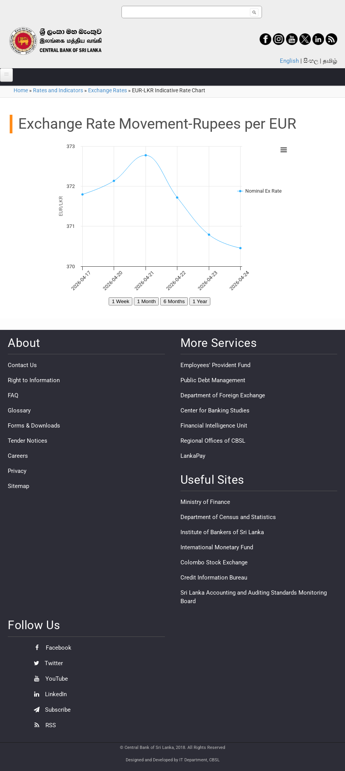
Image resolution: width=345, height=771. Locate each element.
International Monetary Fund (216, 547)
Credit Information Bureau (213, 577)
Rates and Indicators (58, 90)
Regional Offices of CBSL (212, 440)
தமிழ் (330, 60)
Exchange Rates (107, 90)
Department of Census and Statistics (228, 517)
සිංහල (310, 60)
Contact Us (22, 365)
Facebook (50, 647)
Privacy (17, 470)
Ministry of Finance (205, 501)
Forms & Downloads (34, 425)
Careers (18, 455)
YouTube (49, 678)
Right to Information (34, 380)
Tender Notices (27, 440)
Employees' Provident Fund (215, 365)
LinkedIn (48, 694)
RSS (43, 725)
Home (21, 90)
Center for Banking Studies (215, 410)
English (289, 60)
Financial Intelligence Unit (213, 425)
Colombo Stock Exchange (214, 562)
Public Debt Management (212, 380)
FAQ (13, 395)
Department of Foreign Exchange (222, 395)
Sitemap (18, 486)
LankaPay (192, 455)
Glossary (19, 410)
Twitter (46, 663)
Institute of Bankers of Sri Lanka (222, 532)
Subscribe (50, 709)
